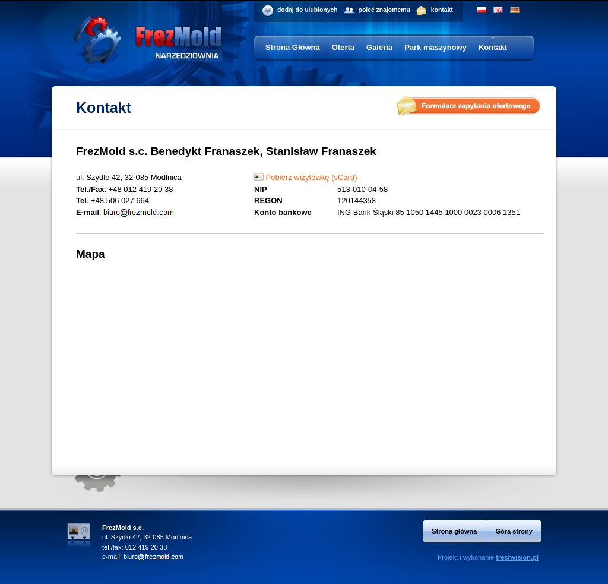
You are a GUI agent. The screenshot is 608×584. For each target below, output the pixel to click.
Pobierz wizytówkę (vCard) (305, 177)
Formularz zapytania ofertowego (469, 106)
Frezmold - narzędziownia (147, 52)
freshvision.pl (517, 557)
